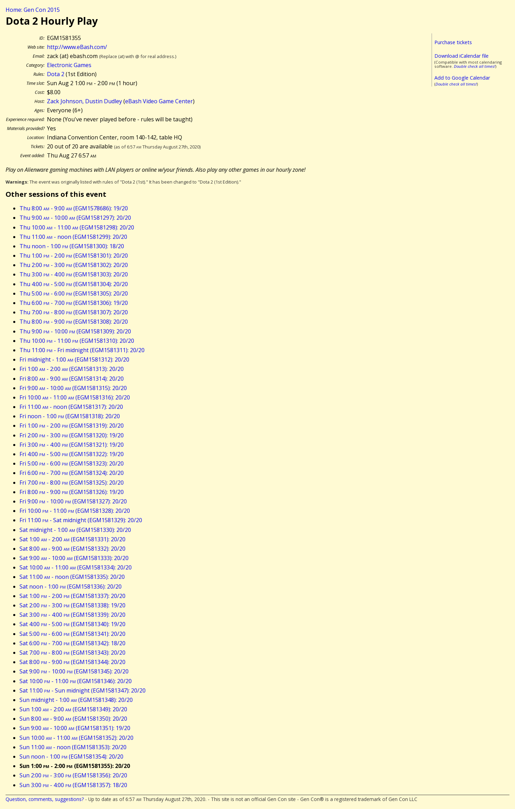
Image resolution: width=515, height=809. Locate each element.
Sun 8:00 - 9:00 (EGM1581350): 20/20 (73, 718)
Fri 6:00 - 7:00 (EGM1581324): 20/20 (71, 473)
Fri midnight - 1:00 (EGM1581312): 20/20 (74, 359)
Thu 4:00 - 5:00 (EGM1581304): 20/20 (73, 284)
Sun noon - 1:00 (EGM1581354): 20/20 (71, 756)
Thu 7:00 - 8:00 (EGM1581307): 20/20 (73, 312)
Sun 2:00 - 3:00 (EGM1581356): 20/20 (73, 775)
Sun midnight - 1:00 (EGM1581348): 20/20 (76, 700)
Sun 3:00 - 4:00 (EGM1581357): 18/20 (73, 785)
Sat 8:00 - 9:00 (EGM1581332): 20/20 (72, 548)
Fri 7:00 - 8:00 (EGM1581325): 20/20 (71, 482)
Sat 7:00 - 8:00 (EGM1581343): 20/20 (72, 652)
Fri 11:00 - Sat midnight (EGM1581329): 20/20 (80, 520)
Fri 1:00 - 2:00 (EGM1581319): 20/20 (71, 425)
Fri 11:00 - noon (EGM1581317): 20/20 (71, 407)
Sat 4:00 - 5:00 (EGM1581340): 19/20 (72, 624)
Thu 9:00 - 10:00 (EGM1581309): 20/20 (75, 331)
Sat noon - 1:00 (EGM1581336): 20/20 (70, 586)
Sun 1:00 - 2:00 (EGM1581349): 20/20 (73, 709)
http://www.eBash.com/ (77, 47)
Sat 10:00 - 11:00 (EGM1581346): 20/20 (75, 681)
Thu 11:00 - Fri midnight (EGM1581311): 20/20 (82, 350)
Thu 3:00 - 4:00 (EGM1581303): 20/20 (73, 274)
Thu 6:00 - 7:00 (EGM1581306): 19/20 (73, 303)
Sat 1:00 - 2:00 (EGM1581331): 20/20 (72, 539)
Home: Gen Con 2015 (33, 10)
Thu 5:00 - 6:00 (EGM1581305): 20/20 (73, 293)
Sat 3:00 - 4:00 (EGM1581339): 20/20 (72, 614)
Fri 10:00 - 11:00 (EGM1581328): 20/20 (74, 511)
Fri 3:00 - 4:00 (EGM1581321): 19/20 (71, 444)
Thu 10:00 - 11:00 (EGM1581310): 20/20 (76, 341)
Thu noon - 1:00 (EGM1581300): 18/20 (71, 246)
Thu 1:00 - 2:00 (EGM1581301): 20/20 (73, 255)
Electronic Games (69, 65)
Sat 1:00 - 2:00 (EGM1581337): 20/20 (72, 596)
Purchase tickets (453, 42)
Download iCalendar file (461, 55)
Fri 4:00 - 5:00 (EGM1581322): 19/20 (71, 454)
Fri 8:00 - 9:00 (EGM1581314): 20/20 (71, 378)
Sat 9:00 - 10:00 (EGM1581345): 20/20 (74, 671)
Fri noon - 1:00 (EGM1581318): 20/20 (69, 416)
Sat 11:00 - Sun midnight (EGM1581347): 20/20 (82, 690)
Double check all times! (474, 66)
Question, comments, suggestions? (45, 799)
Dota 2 (55, 74)
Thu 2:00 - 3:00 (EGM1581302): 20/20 (73, 265)
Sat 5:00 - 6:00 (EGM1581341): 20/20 (72, 634)
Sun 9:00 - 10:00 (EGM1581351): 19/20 (74, 728)
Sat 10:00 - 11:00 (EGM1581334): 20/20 (75, 567)
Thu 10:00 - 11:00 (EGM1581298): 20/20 (76, 227)
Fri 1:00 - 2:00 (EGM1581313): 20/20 (71, 369)
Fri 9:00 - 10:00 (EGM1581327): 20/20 (73, 501)
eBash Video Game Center (159, 101)
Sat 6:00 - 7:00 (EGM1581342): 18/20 (72, 643)
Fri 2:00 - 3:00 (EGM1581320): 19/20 (71, 435)
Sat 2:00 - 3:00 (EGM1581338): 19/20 (72, 605)
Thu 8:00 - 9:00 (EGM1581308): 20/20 (73, 321)
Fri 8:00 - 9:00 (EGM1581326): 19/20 (71, 492)
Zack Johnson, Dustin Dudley (84, 101)
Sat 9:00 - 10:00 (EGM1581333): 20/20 (74, 558)
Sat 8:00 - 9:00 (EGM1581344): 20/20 (72, 662)
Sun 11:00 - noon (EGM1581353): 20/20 (72, 747)
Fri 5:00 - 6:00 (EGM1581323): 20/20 (71, 463)
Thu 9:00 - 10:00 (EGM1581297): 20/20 (75, 217)
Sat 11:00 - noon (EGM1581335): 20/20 (72, 577)
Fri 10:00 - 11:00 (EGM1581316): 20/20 (74, 397)
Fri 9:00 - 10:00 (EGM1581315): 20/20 (73, 388)
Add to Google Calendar (462, 77)
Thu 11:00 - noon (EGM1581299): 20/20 (73, 237)
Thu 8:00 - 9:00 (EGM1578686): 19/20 (73, 208)
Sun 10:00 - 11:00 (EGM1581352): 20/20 (76, 738)
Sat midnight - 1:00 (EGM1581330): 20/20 (75, 530)
